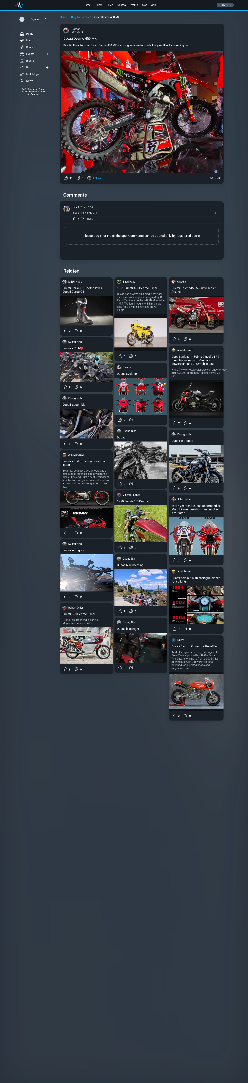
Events (134, 5)
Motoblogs (29, 74)
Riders (98, 5)
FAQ (24, 89)
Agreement (34, 91)
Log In (98, 236)
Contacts (32, 89)
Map (144, 5)
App (153, 5)
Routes (121, 5)
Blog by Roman (80, 17)
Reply (90, 218)
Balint (75, 207)
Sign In (225, 5)
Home (87, 5)
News (26, 81)
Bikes (110, 5)
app (124, 236)
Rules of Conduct (37, 92)
